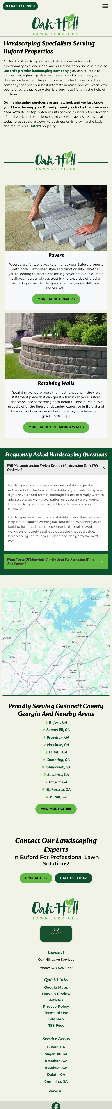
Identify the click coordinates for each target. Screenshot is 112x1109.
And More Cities (56, 809)
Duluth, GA (56, 752)
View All (56, 1091)
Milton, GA (56, 797)
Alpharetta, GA (56, 790)
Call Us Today (73, 878)
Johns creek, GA (56, 767)
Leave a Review (56, 994)
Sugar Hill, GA (56, 730)
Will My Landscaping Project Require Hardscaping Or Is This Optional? (52, 468)
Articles (56, 1000)
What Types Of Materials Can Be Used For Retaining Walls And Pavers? (50, 562)
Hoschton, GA (56, 745)
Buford (35, 126)
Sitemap (56, 1019)
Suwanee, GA (56, 775)
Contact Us (36, 878)
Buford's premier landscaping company (36, 71)
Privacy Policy (56, 1006)
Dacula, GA (55, 782)
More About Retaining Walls (56, 427)
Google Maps (56, 987)
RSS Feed (56, 1025)
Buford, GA (56, 723)
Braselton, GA (56, 737)
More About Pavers (56, 299)
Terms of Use (56, 1013)
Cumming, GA (56, 760)
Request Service (20, 6)
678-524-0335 (62, 968)
